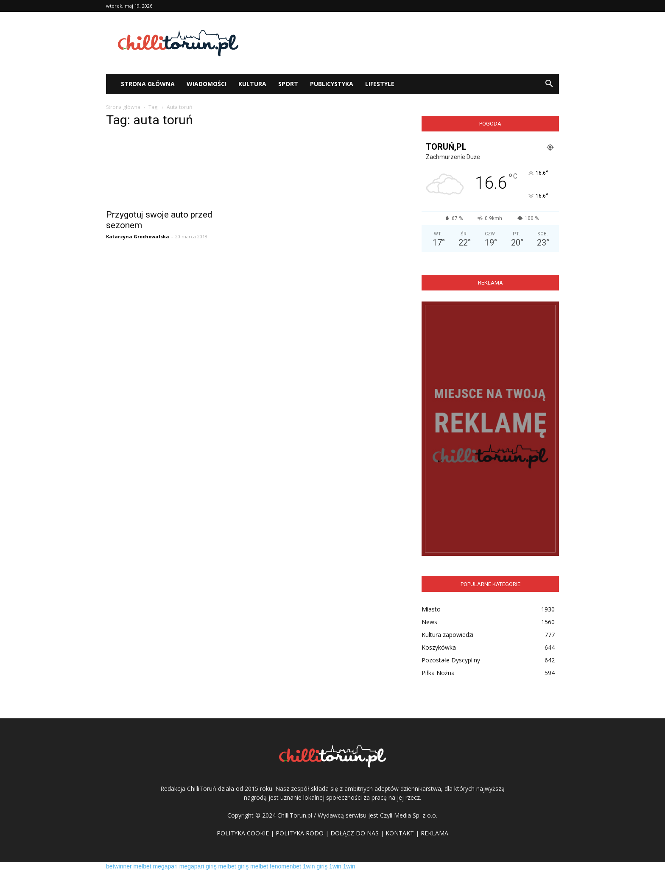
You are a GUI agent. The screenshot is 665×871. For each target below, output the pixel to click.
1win (335, 866)
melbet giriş (233, 866)
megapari (165, 866)
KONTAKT (400, 833)
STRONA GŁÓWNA (148, 84)
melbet (142, 866)
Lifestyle (379, 84)
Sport (288, 84)
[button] (549, 84)
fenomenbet (285, 866)
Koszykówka (439, 647)
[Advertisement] (404, 43)
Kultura (252, 84)
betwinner (119, 866)
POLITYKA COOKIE (243, 833)
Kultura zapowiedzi (447, 635)
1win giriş (315, 866)
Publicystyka (331, 84)
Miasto (431, 609)
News (429, 622)
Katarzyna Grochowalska (137, 236)
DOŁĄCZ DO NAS (354, 833)
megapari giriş (198, 866)
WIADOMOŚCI (206, 84)
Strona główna (123, 107)
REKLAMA (434, 833)
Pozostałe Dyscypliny (451, 660)
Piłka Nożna (438, 673)
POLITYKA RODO (300, 833)
